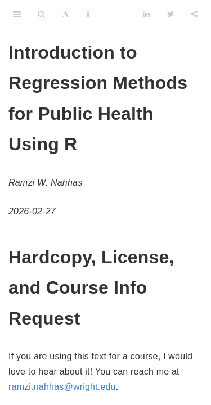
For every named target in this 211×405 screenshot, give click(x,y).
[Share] (194, 14)
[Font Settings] (65, 14)
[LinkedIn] (146, 14)
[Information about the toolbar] (88, 14)
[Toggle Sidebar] (17, 14)
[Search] (41, 14)
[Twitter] (171, 14)
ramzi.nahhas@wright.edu (62, 387)
